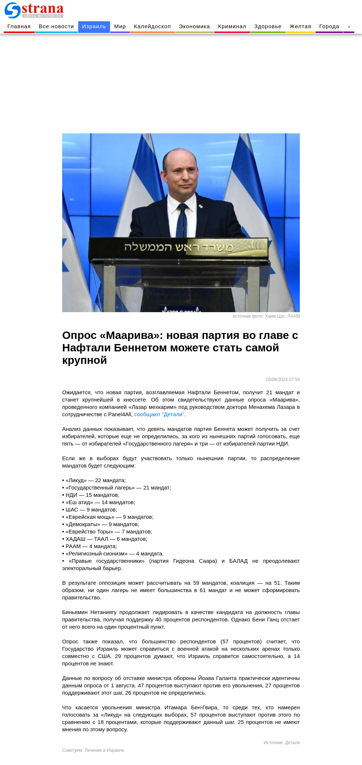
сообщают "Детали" (159, 414)
